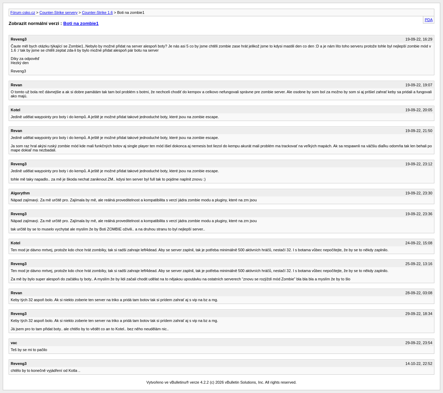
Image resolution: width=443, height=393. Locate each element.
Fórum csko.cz (22, 12)
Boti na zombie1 (81, 23)
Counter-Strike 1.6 (97, 12)
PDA (429, 20)
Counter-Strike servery (58, 12)
